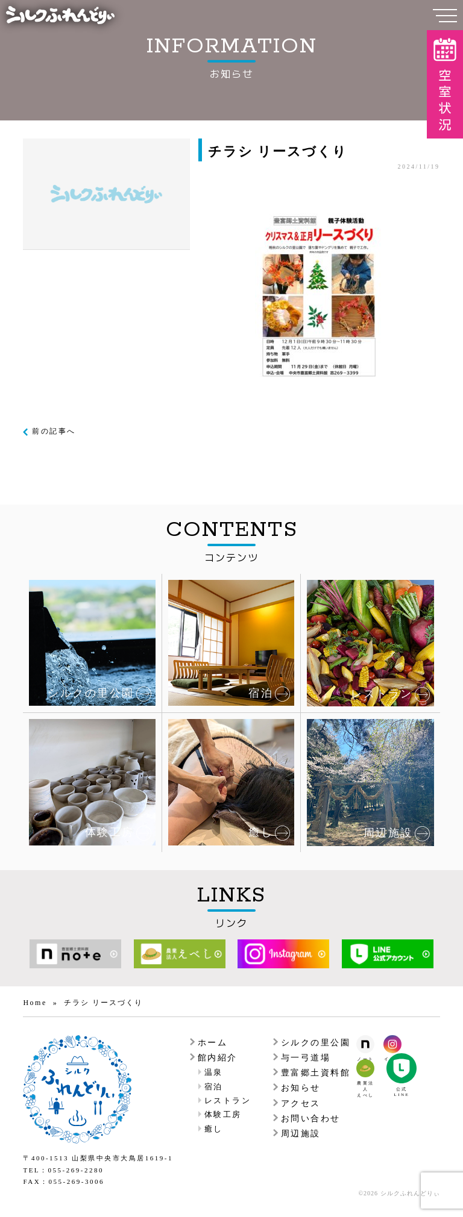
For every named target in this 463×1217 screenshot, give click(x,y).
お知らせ (301, 1087)
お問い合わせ (311, 1118)
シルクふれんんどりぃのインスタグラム (392, 1044)
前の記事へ (54, 431)
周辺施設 (301, 1133)
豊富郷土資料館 (316, 1072)
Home (34, 1002)
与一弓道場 (306, 1057)
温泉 (213, 1072)
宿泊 (213, 1086)
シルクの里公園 (316, 1042)
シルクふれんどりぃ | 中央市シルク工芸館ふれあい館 (60, 15)
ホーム (213, 1042)
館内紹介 (218, 1057)
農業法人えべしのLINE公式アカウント (401, 1068)
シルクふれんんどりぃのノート (365, 1044)
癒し (213, 1128)
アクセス (301, 1103)
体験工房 (223, 1114)
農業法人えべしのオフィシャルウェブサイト (365, 1068)
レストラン (227, 1100)
